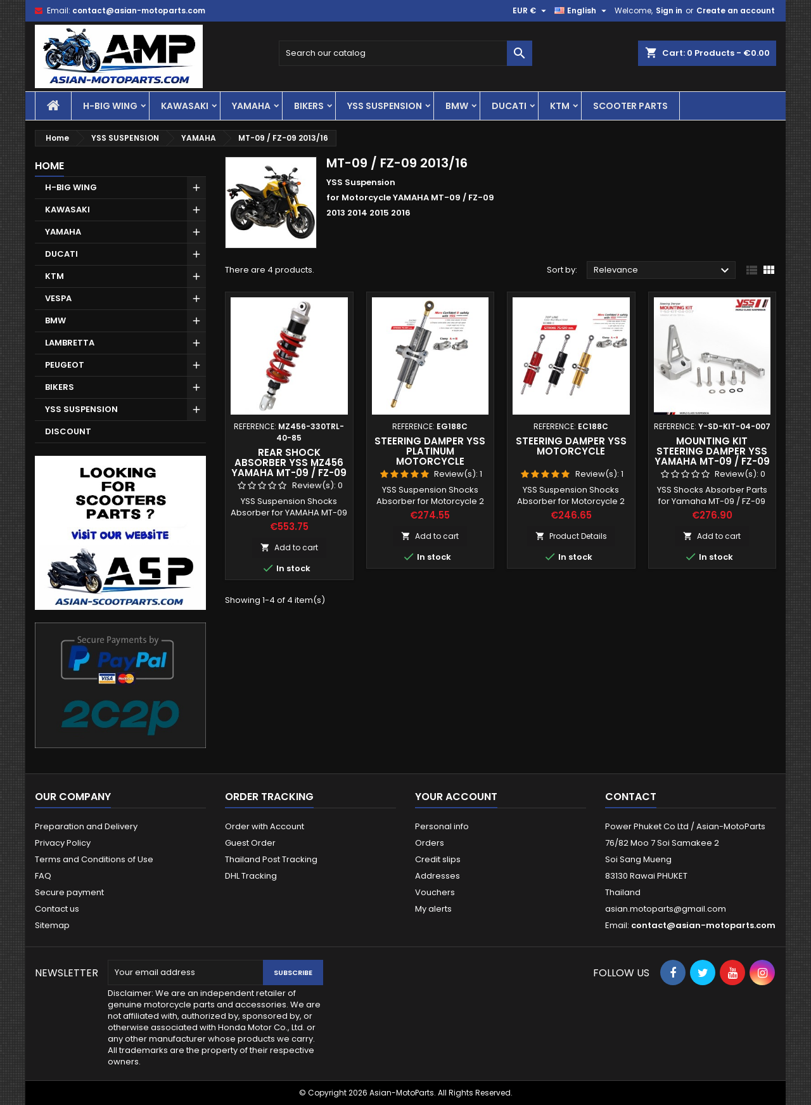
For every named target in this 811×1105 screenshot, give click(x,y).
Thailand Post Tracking (271, 859)
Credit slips (438, 859)
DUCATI (509, 106)
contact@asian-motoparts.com (138, 10)
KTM (560, 106)
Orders (429, 843)
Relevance (663, 270)
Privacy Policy (63, 843)
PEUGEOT (64, 365)
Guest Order (250, 843)
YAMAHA (251, 106)
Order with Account (264, 826)
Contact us (57, 909)
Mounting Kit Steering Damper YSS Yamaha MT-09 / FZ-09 (712, 451)
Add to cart (289, 547)
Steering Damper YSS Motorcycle (571, 446)
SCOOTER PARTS (630, 106)
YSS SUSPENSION (384, 106)
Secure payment (69, 892)
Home (49, 165)
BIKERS (309, 106)
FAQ (43, 876)
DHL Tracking (251, 876)
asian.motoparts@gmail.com (665, 909)
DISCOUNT (68, 431)
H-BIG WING (110, 106)
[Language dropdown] (582, 11)
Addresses (437, 876)
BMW (456, 106)
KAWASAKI (184, 106)
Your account (456, 796)
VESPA (58, 298)
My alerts (433, 909)
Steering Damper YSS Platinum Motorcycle (429, 451)
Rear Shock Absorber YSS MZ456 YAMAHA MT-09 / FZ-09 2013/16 (289, 467)
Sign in (669, 10)
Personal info (442, 826)
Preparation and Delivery (86, 826)
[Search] (405, 53)
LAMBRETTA (69, 343)
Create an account (735, 10)
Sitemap (52, 925)
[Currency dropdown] (531, 11)
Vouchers (435, 892)
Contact (630, 796)
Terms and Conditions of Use (94, 859)
